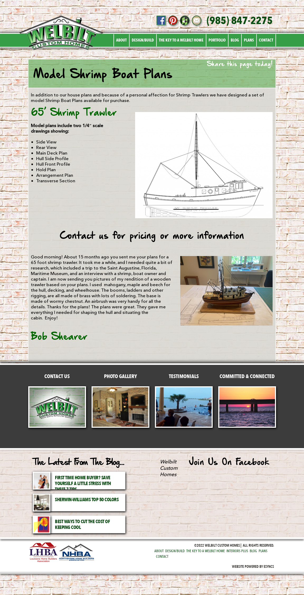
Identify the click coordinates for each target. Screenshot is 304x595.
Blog (235, 40)
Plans (249, 40)
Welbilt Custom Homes (169, 468)
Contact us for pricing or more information (152, 236)
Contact (266, 40)
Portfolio (217, 40)
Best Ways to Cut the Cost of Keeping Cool (82, 524)
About (121, 40)
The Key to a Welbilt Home (181, 40)
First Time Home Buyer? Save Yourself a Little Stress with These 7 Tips (83, 484)
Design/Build (143, 40)
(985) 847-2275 (240, 21)
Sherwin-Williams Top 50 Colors (86, 499)
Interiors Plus (237, 551)
